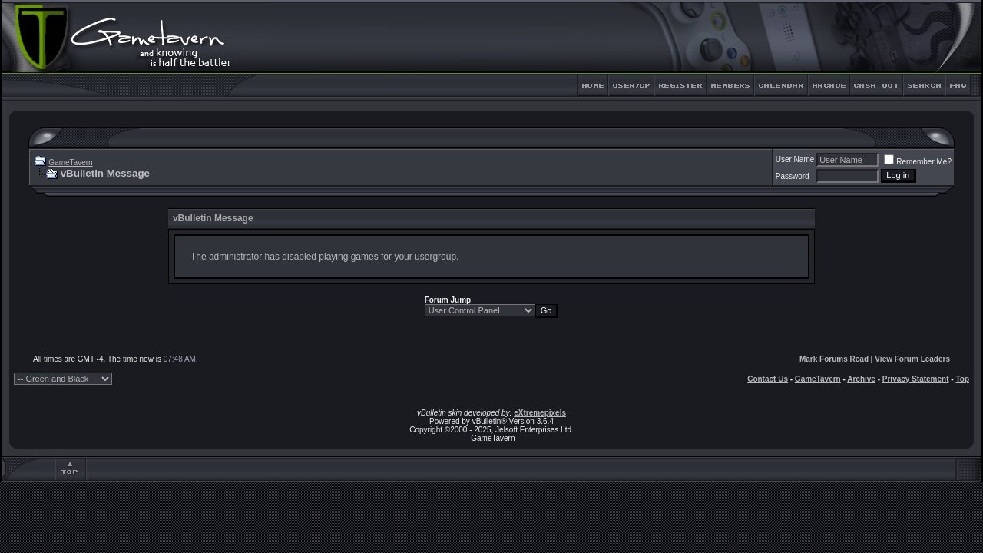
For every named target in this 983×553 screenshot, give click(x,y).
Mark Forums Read (834, 359)
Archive (861, 379)
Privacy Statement (915, 379)
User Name (795, 159)
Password (792, 176)
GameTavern (70, 162)
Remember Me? (918, 161)
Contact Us (767, 379)
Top (962, 379)
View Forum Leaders (912, 359)
